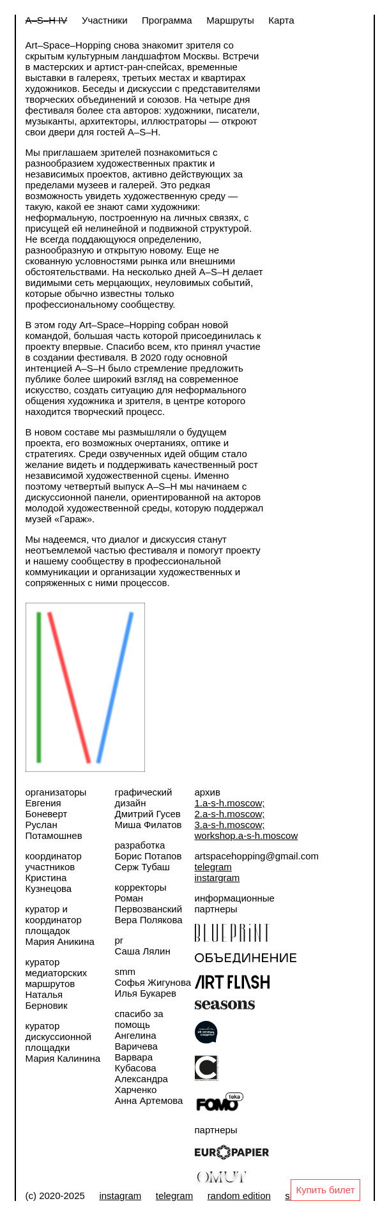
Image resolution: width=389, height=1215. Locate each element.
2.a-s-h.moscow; (230, 813)
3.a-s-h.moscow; (230, 824)
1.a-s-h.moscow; (230, 802)
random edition (239, 1195)
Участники (105, 20)
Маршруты (230, 20)
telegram (213, 866)
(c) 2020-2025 (55, 1195)
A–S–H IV (47, 20)
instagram (120, 1195)
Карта (281, 20)
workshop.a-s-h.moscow (246, 835)
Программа (167, 20)
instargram (217, 877)
